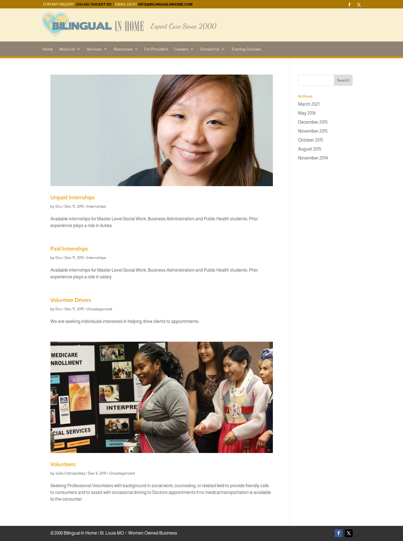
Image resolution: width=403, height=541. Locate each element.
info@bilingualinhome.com (165, 4)
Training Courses (246, 49)
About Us (67, 49)
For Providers (156, 49)
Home (48, 49)
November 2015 (313, 131)
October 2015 (310, 140)
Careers (181, 49)
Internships (96, 206)
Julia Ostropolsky (70, 473)
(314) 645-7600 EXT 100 (93, 4)
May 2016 (307, 113)
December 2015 (313, 122)
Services (94, 49)
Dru (58, 206)
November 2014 (313, 158)
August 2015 (309, 149)
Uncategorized (99, 309)
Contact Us (209, 49)
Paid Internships (69, 248)
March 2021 (309, 104)
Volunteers (63, 464)
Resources (123, 49)
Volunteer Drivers (70, 300)
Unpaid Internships (72, 197)
